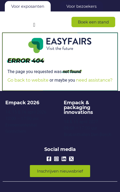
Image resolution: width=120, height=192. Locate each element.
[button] (93, 22)
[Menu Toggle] (34, 24)
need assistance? (94, 80)
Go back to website (28, 80)
